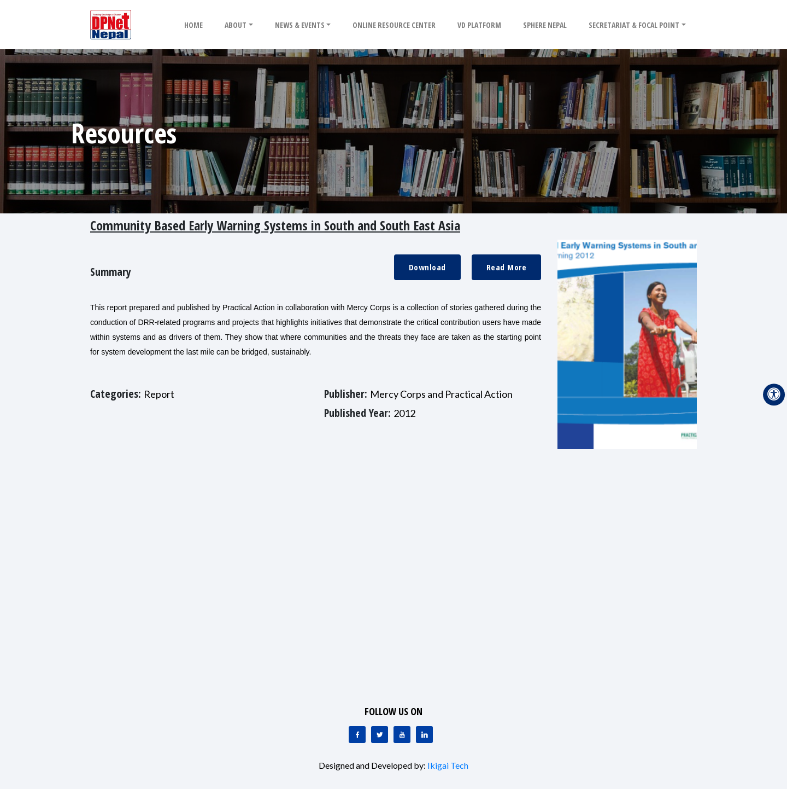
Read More (506, 267)
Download (427, 267)
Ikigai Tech (447, 765)
